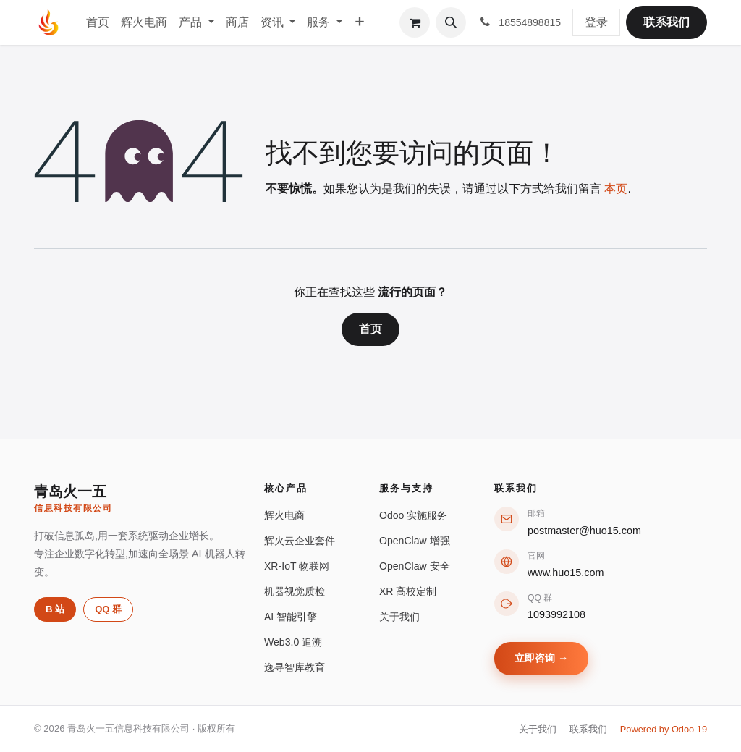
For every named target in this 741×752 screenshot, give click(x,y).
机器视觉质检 (294, 591)
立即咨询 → (541, 658)
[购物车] (414, 22)
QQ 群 (108, 609)
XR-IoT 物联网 (296, 566)
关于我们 (399, 616)
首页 (370, 329)
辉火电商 (284, 515)
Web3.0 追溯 (293, 642)
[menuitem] (97, 22)
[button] (451, 22)
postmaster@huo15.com (584, 530)
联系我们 (666, 22)
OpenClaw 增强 (414, 540)
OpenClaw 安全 (414, 566)
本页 (615, 188)
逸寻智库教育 (294, 667)
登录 (596, 22)
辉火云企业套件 (299, 540)
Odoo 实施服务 (413, 515)
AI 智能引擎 (290, 616)
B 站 (55, 609)
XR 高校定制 (407, 591)
